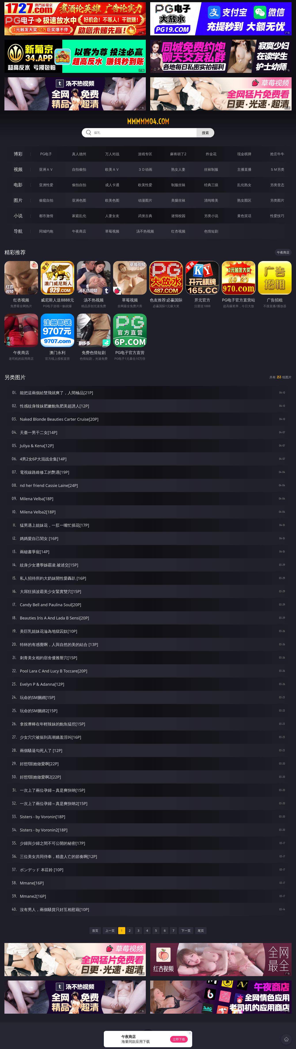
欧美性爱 (145, 184)
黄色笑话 (244, 215)
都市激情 (46, 215)
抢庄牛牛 (277, 153)
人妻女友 (112, 215)
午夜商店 (79, 231)
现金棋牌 (244, 153)
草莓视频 (112, 231)
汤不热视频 (145, 231)
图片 (18, 200)
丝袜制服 (211, 169)
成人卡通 (112, 184)
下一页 (186, 930)
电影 (18, 185)
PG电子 (46, 153)
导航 (18, 231)
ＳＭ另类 (277, 169)
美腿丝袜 (178, 200)
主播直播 (244, 169)
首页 (95, 930)
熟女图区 (244, 200)
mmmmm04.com (148, 121)
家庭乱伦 (79, 215)
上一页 (110, 930)
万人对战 (112, 153)
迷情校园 (178, 215)
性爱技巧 (277, 215)
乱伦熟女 (244, 184)
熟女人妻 (178, 169)
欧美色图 (112, 200)
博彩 (18, 154)
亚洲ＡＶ (46, 169)
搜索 (205, 132)
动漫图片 (145, 200)
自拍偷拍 (79, 169)
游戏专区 (145, 153)
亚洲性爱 (46, 184)
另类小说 (211, 215)
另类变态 (277, 184)
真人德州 (79, 153)
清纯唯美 (211, 200)
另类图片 (277, 200)
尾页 (201, 930)
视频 (18, 169)
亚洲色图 (79, 200)
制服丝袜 (178, 184)
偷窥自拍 (46, 200)
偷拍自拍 (79, 184)
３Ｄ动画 (145, 169)
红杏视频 (178, 231)
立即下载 (179, 1039)
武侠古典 (145, 215)
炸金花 (211, 153)
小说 (18, 216)
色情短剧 (211, 231)
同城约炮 (46, 231)
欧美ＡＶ (112, 169)
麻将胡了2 (178, 153)
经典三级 (211, 184)
